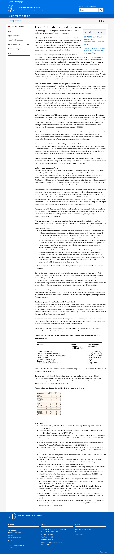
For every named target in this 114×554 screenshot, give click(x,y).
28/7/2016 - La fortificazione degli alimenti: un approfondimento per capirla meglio (94, 40)
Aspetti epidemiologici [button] (18, 40)
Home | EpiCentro (15, 21)
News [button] (18, 31)
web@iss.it (48, 545)
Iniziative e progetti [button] (18, 49)
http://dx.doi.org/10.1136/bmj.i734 (50, 505)
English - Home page (15, 1)
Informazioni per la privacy (83, 529)
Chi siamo (11, 535)
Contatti (77, 532)
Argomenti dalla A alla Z (15, 538)
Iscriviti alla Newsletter (17, 545)
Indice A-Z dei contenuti (87, 7)
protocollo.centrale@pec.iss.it (53, 542)
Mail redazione (14, 548)
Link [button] (18, 53)
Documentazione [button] (18, 44)
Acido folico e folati (19, 16)
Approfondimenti (14, 35)
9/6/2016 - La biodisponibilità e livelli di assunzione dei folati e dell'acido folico (94, 50)
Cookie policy (79, 534)
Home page (12, 530)
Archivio (10, 540)
